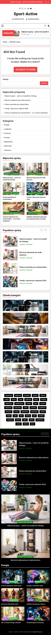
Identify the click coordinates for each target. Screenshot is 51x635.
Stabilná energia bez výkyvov (36, 604)
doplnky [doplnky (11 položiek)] (43, 395)
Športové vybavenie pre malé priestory (18, 100)
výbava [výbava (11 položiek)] (18, 420)
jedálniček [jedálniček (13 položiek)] (28, 399)
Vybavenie (7, 150)
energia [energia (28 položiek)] (7, 399)
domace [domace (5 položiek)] (35, 395)
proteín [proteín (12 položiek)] (16, 411)
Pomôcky (7, 133)
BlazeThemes (37, 632)
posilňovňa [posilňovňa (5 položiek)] (42, 407)
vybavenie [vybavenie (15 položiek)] (10, 420)
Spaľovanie (8, 146)
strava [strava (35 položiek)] (8, 416)
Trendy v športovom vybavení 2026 (16, 108)
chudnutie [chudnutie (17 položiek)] (27, 395)
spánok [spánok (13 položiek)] (43, 411)
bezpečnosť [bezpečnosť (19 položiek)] (9, 395)
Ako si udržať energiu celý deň (11, 622)
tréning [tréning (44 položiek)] (28, 416)
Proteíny (7, 137)
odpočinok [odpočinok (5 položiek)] (8, 407)
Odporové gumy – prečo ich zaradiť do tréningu (26, 2)
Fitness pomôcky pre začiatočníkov (17, 104)
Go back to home (25, 69)
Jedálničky (7, 129)
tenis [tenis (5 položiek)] (21, 416)
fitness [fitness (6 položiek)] (14, 399)
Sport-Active (25, 13)
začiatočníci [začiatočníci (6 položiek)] (40, 420)
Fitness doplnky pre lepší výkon (11, 585)
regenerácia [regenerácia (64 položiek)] (25, 411)
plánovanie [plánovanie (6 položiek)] (18, 407)
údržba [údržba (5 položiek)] (26, 424)
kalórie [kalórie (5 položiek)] (36, 399)
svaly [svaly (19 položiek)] (15, 416)
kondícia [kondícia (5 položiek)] (43, 399)
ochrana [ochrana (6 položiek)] (42, 403)
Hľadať (5, 79)
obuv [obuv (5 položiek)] (35, 403)
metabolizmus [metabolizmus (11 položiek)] (19, 403)
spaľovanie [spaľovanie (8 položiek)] (34, 411)
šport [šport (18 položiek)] (32, 424)
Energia (6, 125)
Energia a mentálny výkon (35, 585)
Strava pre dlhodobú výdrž (9, 604)
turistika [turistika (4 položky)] (41, 416)
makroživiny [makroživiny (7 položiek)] (9, 403)
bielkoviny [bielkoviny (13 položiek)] (18, 395)
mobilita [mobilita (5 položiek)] (29, 403)
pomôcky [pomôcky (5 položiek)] (33, 407)
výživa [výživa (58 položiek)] (31, 420)
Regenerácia (8, 142)
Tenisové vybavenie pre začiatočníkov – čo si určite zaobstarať (26, 113)
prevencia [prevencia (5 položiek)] (8, 411)
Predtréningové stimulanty (35, 622)
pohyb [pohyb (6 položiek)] (25, 407)
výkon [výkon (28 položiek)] (25, 420)
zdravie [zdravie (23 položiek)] (19, 424)
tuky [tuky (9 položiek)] (34, 416)
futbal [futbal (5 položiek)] (20, 399)
